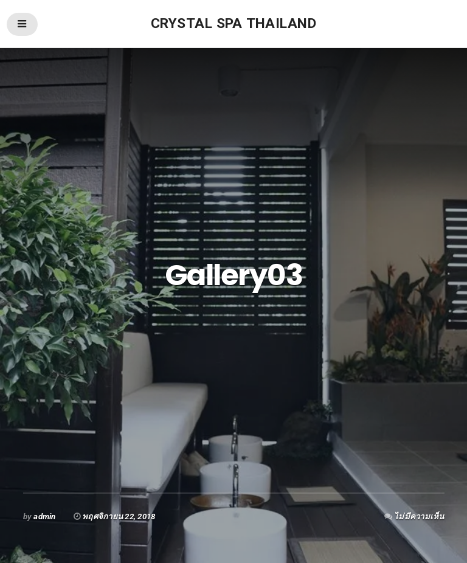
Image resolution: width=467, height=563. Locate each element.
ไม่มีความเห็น (419, 516)
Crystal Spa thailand (233, 23)
